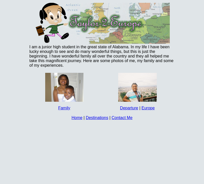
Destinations (97, 118)
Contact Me (122, 118)
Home (76, 118)
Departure (129, 108)
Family (64, 108)
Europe (148, 108)
